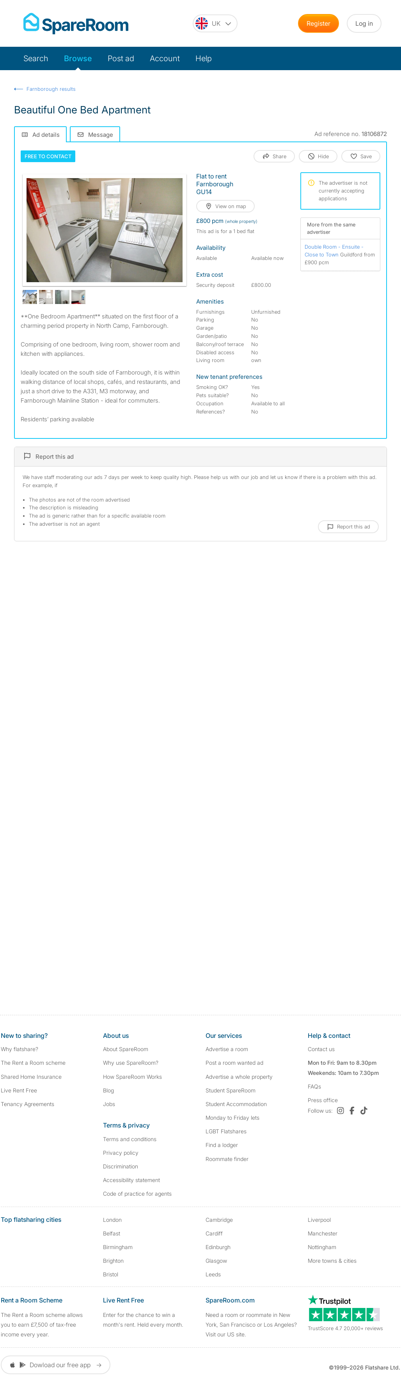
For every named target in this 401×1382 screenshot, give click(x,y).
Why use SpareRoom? (130, 1062)
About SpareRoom (125, 1049)
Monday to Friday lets (232, 1117)
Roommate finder (227, 1159)
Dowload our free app (55, 1365)
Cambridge (219, 1219)
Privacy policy (120, 1152)
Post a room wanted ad (234, 1062)
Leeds (213, 1274)
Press (323, 1100)
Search (35, 58)
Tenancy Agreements (27, 1104)
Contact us (321, 1049)
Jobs (109, 1104)
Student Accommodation (236, 1104)
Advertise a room (227, 1049)
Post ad (121, 58)
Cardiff (214, 1233)
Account (165, 58)
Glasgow (216, 1260)
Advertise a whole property (239, 1076)
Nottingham (322, 1247)
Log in (364, 23)
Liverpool (319, 1219)
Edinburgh (218, 1247)
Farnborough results (51, 89)
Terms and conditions (129, 1139)
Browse (78, 58)
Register (318, 23)
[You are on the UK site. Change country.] (215, 23)
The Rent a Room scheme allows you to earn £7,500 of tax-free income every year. (42, 1324)
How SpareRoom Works (132, 1076)
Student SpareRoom (231, 1090)
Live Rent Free (19, 1090)
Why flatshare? (19, 1049)
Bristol (110, 1274)
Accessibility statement (131, 1180)
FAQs (314, 1086)
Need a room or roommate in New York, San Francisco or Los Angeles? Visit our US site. (251, 1324)
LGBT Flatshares (226, 1131)
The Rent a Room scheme (33, 1062)
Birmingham (118, 1247)
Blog (108, 1090)
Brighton (113, 1260)
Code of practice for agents (137, 1193)
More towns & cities (332, 1260)
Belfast (111, 1233)
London (112, 1219)
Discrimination (120, 1166)
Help (203, 58)
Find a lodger (222, 1145)
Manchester (322, 1233)
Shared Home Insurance (31, 1076)
